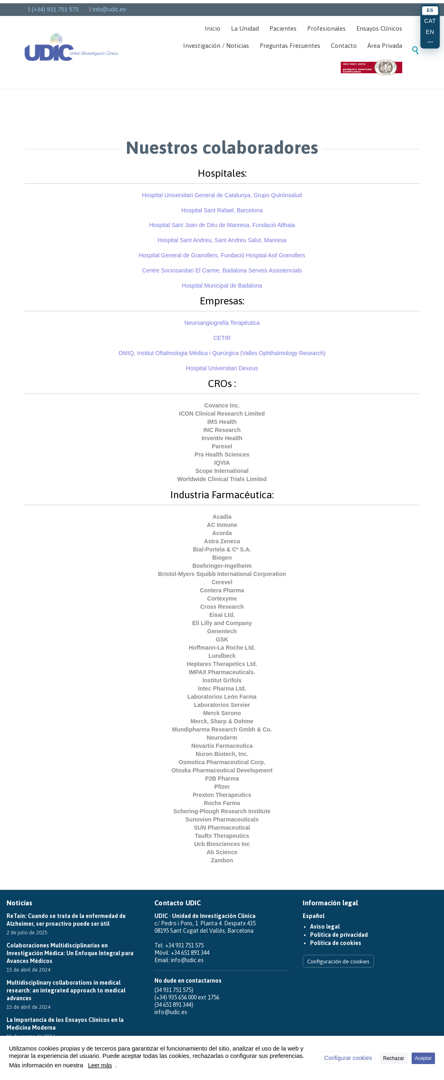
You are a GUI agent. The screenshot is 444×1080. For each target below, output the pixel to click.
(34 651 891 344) (173, 1004)
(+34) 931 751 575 (55, 9)
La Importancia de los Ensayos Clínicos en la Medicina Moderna (65, 1024)
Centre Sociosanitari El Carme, (181, 270)
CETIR (222, 338)
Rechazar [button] (393, 1058)
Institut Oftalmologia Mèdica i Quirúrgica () (222, 353)
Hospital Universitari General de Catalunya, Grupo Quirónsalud (222, 195)
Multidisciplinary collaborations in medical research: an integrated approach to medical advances (66, 990)
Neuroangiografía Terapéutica (222, 323)
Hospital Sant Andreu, (222, 240)
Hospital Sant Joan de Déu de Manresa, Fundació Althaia (222, 225)
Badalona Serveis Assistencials (262, 270)
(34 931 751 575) (173, 990)
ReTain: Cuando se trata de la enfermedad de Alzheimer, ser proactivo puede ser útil (66, 920)
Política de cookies (334, 943)
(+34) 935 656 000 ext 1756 (186, 997)
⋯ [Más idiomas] (430, 42)
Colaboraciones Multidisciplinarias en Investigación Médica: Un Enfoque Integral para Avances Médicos (70, 953)
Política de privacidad (337, 935)
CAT (430, 21)
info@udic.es (109, 9)
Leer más (100, 1065)
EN (430, 32)
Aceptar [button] (423, 1058)
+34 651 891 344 (190, 953)
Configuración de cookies (338, 961)
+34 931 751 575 (184, 945)
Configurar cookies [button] (348, 1058)
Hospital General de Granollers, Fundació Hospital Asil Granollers (222, 255)
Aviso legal (324, 926)
